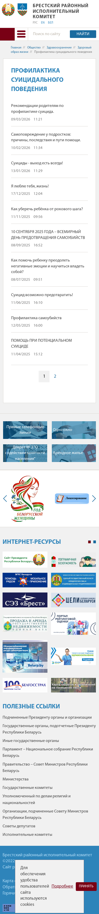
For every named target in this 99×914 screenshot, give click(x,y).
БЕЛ (50, 22)
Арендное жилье (68, 453)
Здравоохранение (59, 47)
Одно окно (62, 430)
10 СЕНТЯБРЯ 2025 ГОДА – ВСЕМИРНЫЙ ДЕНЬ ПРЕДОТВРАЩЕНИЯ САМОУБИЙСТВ (48, 235)
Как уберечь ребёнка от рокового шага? (47, 209)
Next (93, 498)
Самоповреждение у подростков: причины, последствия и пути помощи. (46, 137)
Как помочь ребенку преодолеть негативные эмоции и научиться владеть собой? (47, 266)
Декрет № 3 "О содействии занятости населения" (25, 453)
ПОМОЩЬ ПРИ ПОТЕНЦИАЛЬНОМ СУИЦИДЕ (41, 343)
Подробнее (62, 886)
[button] (21, 34)
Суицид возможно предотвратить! (42, 295)
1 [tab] (89, 542)
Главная (16, 47)
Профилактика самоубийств (36, 318)
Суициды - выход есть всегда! (37, 163)
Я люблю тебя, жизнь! (30, 186)
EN (43, 22)
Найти (83, 34)
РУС (35, 22)
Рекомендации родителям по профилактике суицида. (37, 109)
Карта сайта (14, 881)
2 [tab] (94, 542)
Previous (6, 498)
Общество (34, 47)
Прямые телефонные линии (25, 430)
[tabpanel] (49, 624)
